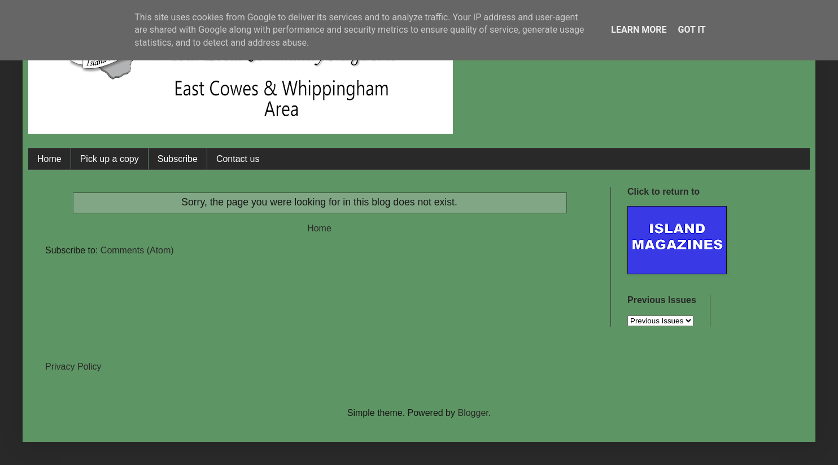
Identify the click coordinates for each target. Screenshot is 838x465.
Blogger (472, 413)
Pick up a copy (109, 159)
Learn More (638, 29)
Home (49, 159)
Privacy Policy (73, 366)
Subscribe (178, 159)
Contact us (237, 159)
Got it (691, 29)
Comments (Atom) (137, 250)
